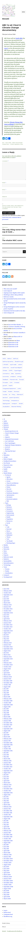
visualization (6, 406)
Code (7, 527)
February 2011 (7, 830)
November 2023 (8, 626)
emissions (13, 376)
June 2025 (6, 599)
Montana (16, 391)
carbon (20, 364)
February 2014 (7, 760)
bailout (9, 358)
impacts (7, 437)
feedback (5, 379)
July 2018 (6, 708)
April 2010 (6, 850)
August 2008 (7, 888)
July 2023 (6, 634)
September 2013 (8, 770)
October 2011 (7, 814)
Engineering (10, 513)
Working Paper (10, 543)
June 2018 (6, 710)
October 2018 (7, 702)
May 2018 (6, 712)
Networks (6, 549)
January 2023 (7, 644)
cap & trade (13, 364)
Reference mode (8, 557)
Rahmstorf (20, 394)
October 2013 (7, 768)
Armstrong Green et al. (11, 431)
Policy (21, 144)
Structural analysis (11, 499)
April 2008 (7, 896)
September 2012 (8, 792)
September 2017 (8, 728)
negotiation (17, 144)
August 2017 (7, 730)
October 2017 (7, 726)
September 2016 (8, 744)
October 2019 (7, 684)
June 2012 (6, 798)
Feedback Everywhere (10, 461)
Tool (7, 539)
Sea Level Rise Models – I (15, 324)
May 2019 (6, 692)
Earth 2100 (19, 38)
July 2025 (6, 597)
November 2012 (8, 788)
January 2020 (7, 678)
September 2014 (8, 750)
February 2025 (8, 605)
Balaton (6, 423)
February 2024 (8, 621)
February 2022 (8, 656)
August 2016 (7, 746)
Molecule (9, 533)
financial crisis (13, 379)
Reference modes (9, 297)
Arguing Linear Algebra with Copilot (14, 293)
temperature (15, 400)
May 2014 (6, 756)
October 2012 (7, 790)
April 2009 (7, 872)
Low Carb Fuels (9, 441)
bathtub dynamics (8, 361)
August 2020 (7, 668)
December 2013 (8, 764)
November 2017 (8, 724)
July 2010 (6, 844)
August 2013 (7, 772)
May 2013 (6, 778)
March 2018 (7, 716)
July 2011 (6, 820)
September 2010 (8, 840)
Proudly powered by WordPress (14, 931)
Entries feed (7, 912)
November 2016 (8, 742)
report (6, 48)
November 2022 (8, 646)
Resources (9, 521)
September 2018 (8, 704)
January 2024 (7, 622)
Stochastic (9, 497)
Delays (8, 487)
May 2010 (6, 848)
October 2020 (7, 666)
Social (8, 523)
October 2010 (7, 838)
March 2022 (7, 654)
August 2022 (7, 650)
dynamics (18, 373)
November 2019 (8, 682)
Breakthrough (19, 361)
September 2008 (8, 886)
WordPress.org (8, 916)
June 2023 (6, 636)
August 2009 (7, 864)
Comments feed (8, 914)
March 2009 (7, 874)
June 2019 (6, 690)
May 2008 (6, 894)
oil (9, 394)
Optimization (10, 495)
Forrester (5, 382)
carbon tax (6, 367)
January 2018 (7, 720)
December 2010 (8, 834)
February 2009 (8, 876)
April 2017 (6, 734)
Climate (12, 144)
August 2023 (7, 632)
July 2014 (6, 752)
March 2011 (7, 828)
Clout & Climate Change (12, 433)
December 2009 (8, 858)
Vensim (21, 403)
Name (4, 182)
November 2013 (8, 766)
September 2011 (8, 816)
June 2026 (6, 589)
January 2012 (7, 808)
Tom (3, 142)
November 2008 (8, 882)
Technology (6, 400)
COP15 (10, 370)
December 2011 (8, 810)
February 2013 (7, 784)
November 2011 (8, 812)
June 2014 (6, 754)
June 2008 (6, 892)
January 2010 (7, 856)
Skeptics (7, 449)
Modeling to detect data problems (13, 295)
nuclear (5, 394)
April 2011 (6, 826)
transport (14, 403)
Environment (10, 515)
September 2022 (8, 648)
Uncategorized (8, 577)
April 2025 (7, 601)
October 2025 (7, 593)
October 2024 (7, 611)
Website (4, 196)
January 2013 (7, 786)
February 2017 (7, 738)
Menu (23, 11)
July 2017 (6, 732)
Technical (8, 475)
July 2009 (6, 866)
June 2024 (6, 615)
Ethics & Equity (8, 459)
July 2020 (6, 670)
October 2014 (7, 748)
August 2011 (7, 818)
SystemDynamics (9, 563)
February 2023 (8, 642)
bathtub (15, 358)
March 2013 (7, 782)
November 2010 (8, 836)
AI (4, 419)
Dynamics (9, 509)
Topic (6, 503)
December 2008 (8, 880)
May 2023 (6, 638)
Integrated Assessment (9, 388)
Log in (5, 910)
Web (7, 501)
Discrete (8, 489)
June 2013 (6, 776)
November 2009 (8, 860)
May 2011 (6, 824)
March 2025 (7, 603)
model (4, 391)
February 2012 (7, 806)
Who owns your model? (10, 289)
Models (10, 391)
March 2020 (7, 674)
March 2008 (7, 898)
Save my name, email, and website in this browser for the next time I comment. (12, 207)
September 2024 (8, 613)
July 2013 (6, 774)
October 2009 (7, 862)
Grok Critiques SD (9, 312)
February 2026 (8, 591)
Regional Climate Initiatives (13, 445)
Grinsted (16, 382)
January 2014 (7, 762)
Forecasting (7, 467)
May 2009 (6, 870)
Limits (19, 388)
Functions (9, 491)
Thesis (8, 537)
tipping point (6, 403)
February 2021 (7, 662)
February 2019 (7, 698)
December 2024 (8, 609)
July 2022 (6, 652)
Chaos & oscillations (12, 483)
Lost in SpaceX (8, 291)
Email (4, 189)
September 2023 (8, 630)
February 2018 (8, 718)
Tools (5, 567)
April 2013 (6, 780)
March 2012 (7, 804)
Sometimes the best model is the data (14, 310)
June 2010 (6, 846)
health (10, 385)
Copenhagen (18, 370)
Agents (8, 477)
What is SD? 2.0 (18, 336)
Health (8, 517)
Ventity (7, 571)
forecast (21, 379)
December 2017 (8, 722)
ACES (4, 358)
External (8, 529)
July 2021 (6, 660)
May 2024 (6, 617)
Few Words (7, 463)
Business (6, 427)
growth (5, 385)
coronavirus (6, 373)
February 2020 (8, 676)
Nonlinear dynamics (12, 493)
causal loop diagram (16, 367)
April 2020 (7, 672)
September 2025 (8, 595)
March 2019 (7, 696)
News (7, 144)
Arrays (8, 481)
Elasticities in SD (13, 342)
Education (6, 455)
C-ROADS (5, 364)
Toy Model (9, 541)
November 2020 (8, 664)
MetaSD (5, 19)
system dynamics (14, 397)
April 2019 (6, 694)
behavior (6, 425)
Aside (13, 142)
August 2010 (7, 842)
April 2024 (7, 619)
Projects (6, 555)
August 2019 (7, 686)
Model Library (8, 473)
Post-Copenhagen (10, 443)
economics (6, 376)
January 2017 (7, 740)
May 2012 (6, 800)
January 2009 (7, 878)
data (12, 373)
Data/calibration (11, 485)
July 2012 (6, 796)
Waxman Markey (16, 406)
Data (5, 453)
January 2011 (7, 832)
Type (6, 525)
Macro (8, 531)
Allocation (9, 479)
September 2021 (8, 658)
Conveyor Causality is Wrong (16, 326)
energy (19, 376)
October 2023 (7, 628)
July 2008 (6, 890)
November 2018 (8, 700)
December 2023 (8, 624)
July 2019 (6, 688)
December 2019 (8, 680)
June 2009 (6, 868)
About (10, 338)
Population (9, 519)
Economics (9, 511)
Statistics (6, 559)
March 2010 (7, 852)
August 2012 (7, 794)
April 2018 (6, 714)
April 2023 (7, 640)
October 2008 (7, 884)
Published (9, 535)
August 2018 (7, 706)
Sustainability (8, 561)
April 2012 (6, 802)
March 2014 (7, 758)
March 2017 (7, 736)
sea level (5, 397)
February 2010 (8, 854)
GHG (11, 382)
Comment (5, 161)
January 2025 (7, 607)
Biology (8, 505)
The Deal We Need (10, 451)
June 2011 (6, 822)
